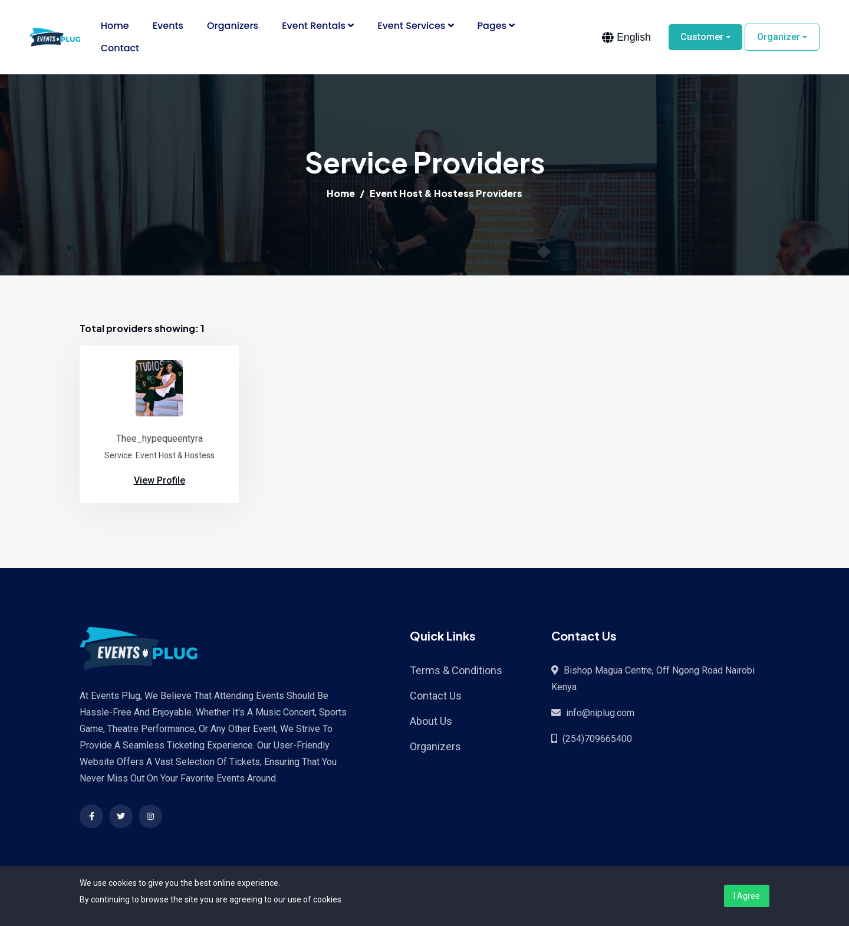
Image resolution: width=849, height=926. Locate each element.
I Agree (746, 896)
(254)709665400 (597, 738)
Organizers (232, 25)
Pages (496, 25)
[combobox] (626, 37)
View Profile (159, 480)
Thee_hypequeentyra (159, 438)
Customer (701, 36)
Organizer (778, 36)
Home (115, 25)
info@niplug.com (600, 712)
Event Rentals (318, 25)
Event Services (415, 25)
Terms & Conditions (456, 670)
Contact (120, 48)
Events (168, 25)
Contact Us (436, 695)
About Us (431, 721)
